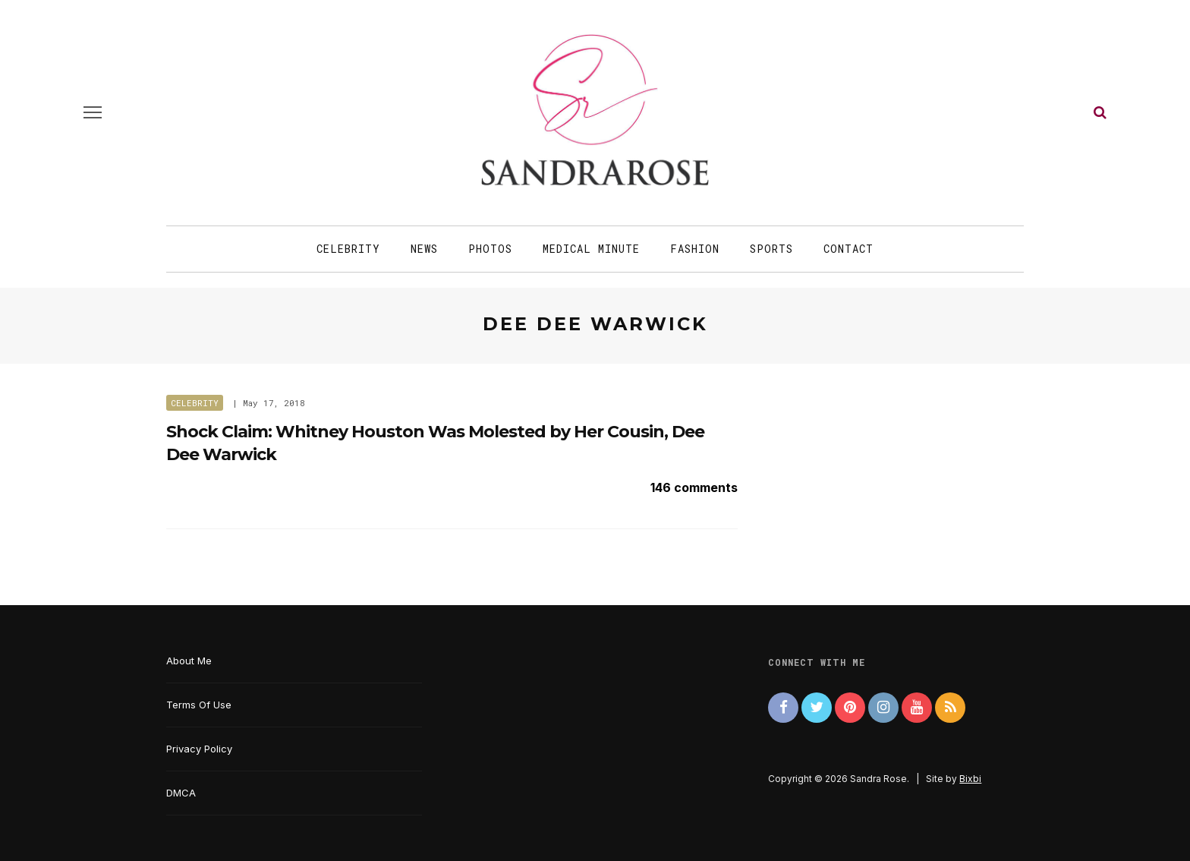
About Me (189, 660)
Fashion (694, 248)
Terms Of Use (198, 705)
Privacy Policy (199, 749)
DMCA (181, 793)
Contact (848, 248)
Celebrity (348, 248)
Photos (490, 248)
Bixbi (970, 778)
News (424, 248)
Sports (771, 248)
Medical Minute (591, 248)
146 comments (694, 487)
